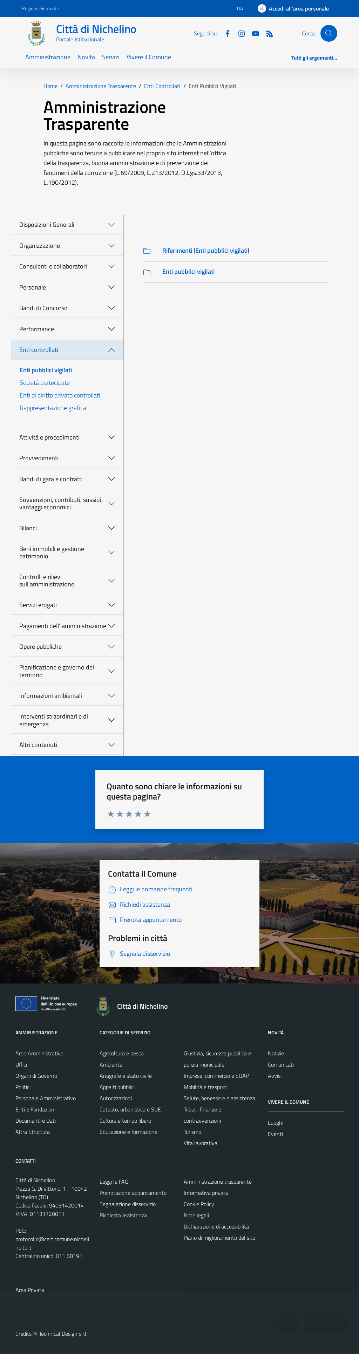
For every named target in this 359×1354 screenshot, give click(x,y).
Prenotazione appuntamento (133, 1193)
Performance (36, 329)
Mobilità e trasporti (206, 1087)
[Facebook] (225, 33)
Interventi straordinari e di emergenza (53, 720)
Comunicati (281, 1064)
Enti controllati (38, 349)
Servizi (111, 57)
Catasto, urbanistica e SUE (130, 1109)
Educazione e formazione (128, 1132)
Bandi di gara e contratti (51, 479)
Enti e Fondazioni (35, 1109)
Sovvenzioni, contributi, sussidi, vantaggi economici (61, 503)
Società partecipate (45, 382)
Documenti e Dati (35, 1120)
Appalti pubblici (117, 1087)
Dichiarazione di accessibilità (216, 1226)
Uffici (21, 1064)
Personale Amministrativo (45, 1098)
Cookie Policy (199, 1204)
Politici (23, 1087)
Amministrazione (47, 57)
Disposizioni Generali (46, 224)
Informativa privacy (206, 1193)
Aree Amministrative (39, 1053)
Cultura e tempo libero (125, 1120)
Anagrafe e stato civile (126, 1075)
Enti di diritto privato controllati (60, 395)
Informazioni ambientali (50, 695)
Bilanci (28, 528)
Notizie (276, 1053)
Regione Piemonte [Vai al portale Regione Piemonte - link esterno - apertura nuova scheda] (40, 8)
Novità (86, 57)
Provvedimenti (39, 458)
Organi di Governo (36, 1075)
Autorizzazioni (116, 1098)
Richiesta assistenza (123, 1215)
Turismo (192, 1132)
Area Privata (29, 1290)
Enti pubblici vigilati (46, 370)
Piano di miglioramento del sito (219, 1237)
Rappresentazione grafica (53, 408)
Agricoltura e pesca (122, 1053)
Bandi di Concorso (43, 308)
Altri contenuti (38, 744)
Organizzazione (39, 245)
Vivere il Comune (149, 57)
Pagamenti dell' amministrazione (62, 626)
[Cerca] (328, 33)
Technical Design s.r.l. (63, 1333)
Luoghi (275, 1122)
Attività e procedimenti (49, 437)
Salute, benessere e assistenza (219, 1098)
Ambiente (111, 1064)
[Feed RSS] (267, 33)
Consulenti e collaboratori (53, 266)
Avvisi (275, 1075)
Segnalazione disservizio (128, 1204)
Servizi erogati (38, 605)
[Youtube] (253, 33)
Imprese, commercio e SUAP (216, 1075)
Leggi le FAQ (114, 1181)
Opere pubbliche (40, 646)
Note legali (196, 1215)
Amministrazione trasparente (218, 1181)
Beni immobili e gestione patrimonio (51, 552)
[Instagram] (239, 33)
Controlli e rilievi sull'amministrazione (46, 580)
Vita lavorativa (200, 1143)
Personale (32, 287)
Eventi (275, 1134)
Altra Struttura (32, 1132)
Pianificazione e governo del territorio (56, 671)
